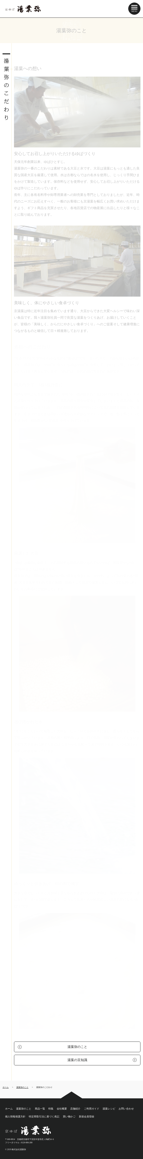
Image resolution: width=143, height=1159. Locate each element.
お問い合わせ (126, 1108)
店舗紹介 (75, 1108)
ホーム (9, 1108)
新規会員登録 (86, 1116)
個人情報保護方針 (15, 1116)
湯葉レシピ (109, 1108)
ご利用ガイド (91, 1108)
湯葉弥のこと (77, 1047)
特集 (50, 1108)
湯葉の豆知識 (77, 1060)
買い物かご (69, 1116)
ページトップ (71, 1095)
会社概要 (62, 1108)
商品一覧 (40, 1108)
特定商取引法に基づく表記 (44, 1116)
